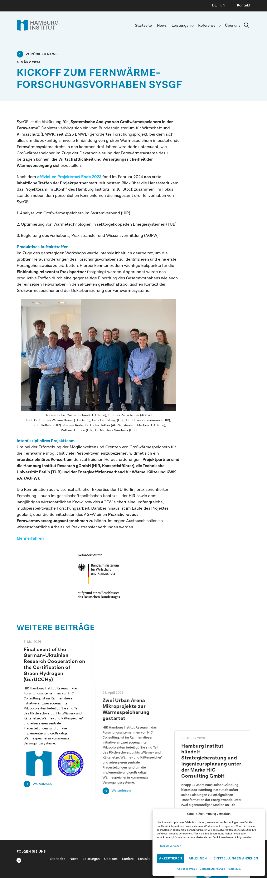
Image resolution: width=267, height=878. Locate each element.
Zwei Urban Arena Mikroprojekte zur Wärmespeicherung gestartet (126, 658)
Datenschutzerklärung (212, 868)
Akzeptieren (170, 858)
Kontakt (243, 5)
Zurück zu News (42, 54)
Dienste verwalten (170, 845)
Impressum (234, 868)
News (162, 25)
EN (222, 5)
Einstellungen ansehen (236, 858)
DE (214, 5)
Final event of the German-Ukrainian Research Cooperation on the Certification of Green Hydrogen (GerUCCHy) (54, 665)
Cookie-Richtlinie (187, 868)
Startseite (143, 25)
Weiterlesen (42, 784)
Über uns (232, 25)
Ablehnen (198, 858)
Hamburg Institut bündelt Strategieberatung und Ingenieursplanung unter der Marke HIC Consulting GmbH (211, 665)
